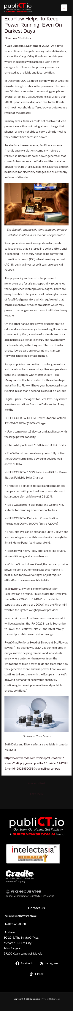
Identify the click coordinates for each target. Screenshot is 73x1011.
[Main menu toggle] (64, 7)
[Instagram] (48, 963)
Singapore (13, 588)
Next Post (36, 793)
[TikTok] (36, 974)
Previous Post (36, 783)
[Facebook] (24, 963)
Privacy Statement (51, 998)
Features (11, 38)
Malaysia (10, 380)
